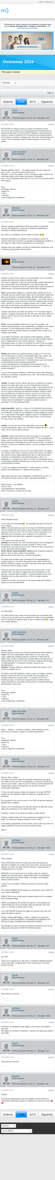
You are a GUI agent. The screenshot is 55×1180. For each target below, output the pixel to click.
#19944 (51, 773)
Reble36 (15, 208)
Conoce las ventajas (27, 47)
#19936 (51, 125)
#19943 (51, 725)
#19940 (51, 515)
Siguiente (47, 101)
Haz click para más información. (34, 27)
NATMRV (16, 840)
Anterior (8, 101)
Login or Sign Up (46, 2)
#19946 (51, 952)
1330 (21, 101)
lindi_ (14, 260)
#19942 (51, 646)
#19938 (51, 222)
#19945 (51, 854)
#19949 (51, 1057)
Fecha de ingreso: (19, 118)
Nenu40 (15, 759)
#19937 (51, 166)
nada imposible (19, 152)
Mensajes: (41, 118)
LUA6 (14, 110)
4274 (33, 101)
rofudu (15, 501)
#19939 (51, 274)
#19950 (51, 1090)
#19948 (51, 1022)
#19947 (51, 990)
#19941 (51, 607)
